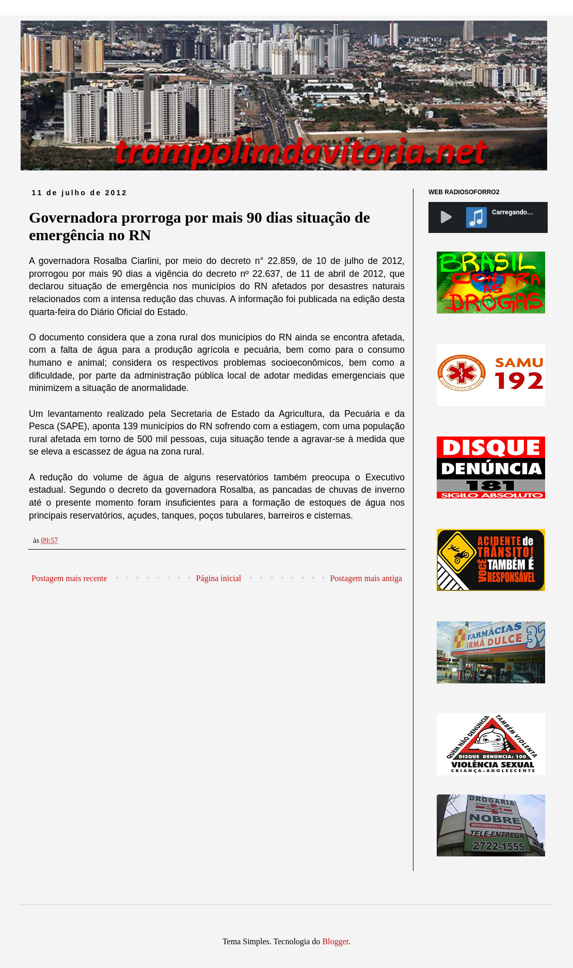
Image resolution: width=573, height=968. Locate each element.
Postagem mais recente (69, 578)
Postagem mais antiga (366, 578)
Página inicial (219, 578)
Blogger (335, 941)
